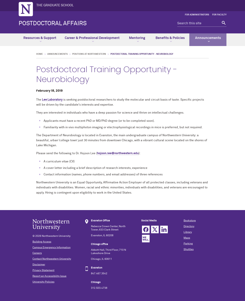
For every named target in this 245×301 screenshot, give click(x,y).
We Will (146, 238)
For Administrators (197, 15)
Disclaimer (38, 264)
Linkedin (164, 229)
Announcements (208, 39)
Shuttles (189, 249)
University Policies (43, 282)
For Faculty (219, 15)
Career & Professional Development (92, 39)
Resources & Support (39, 39)
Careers (37, 253)
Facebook (146, 229)
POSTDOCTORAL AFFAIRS (53, 24)
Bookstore (190, 220)
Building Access (41, 242)
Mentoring (137, 39)
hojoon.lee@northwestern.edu (118, 153)
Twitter (155, 229)
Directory (189, 226)
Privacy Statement (43, 270)
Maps (187, 238)
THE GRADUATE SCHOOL (55, 5)
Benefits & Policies (170, 39)
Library (188, 232)
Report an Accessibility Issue (49, 276)
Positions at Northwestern (89, 54)
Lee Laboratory (52, 99)
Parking (188, 243)
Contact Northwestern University (51, 259)
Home (39, 54)
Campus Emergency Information (51, 247)
